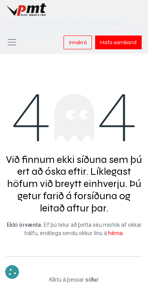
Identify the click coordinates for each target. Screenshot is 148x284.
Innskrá (78, 42)
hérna (115, 233)
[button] (12, 272)
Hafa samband (118, 42)
